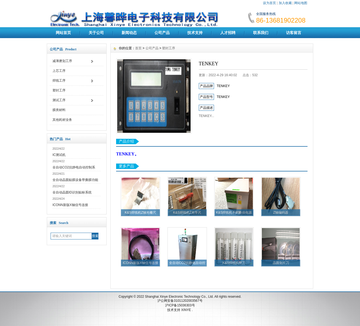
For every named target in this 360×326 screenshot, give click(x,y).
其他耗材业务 (62, 120)
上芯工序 (59, 71)
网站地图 (300, 3)
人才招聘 (227, 32)
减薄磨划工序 (62, 61)
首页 (138, 48)
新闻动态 (129, 32)
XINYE (186, 310)
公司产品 (162, 32)
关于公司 (96, 32)
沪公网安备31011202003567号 (179, 301)
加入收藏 (285, 3)
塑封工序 (59, 90)
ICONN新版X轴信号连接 (70, 205)
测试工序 (59, 100)
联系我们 (260, 32)
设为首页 (269, 3)
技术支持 (195, 32)
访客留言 (293, 32)
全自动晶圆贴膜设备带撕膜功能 (75, 180)
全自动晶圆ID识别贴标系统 (72, 192)
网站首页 (63, 32)
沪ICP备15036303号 (180, 305)
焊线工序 (59, 80)
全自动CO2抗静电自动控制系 (73, 167)
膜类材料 (59, 110)
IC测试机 (59, 155)
